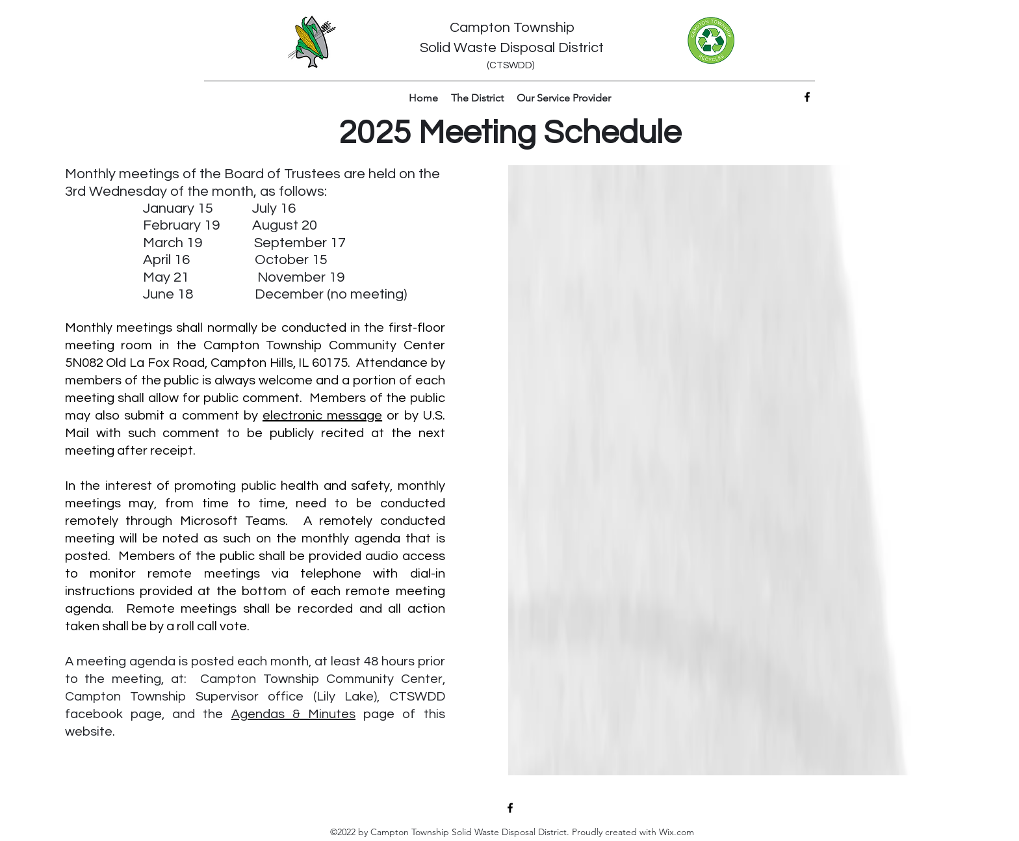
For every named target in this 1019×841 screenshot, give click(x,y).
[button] (477, 98)
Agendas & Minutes (293, 714)
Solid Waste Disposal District (512, 47)
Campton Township (512, 27)
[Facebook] (807, 96)
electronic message (322, 415)
